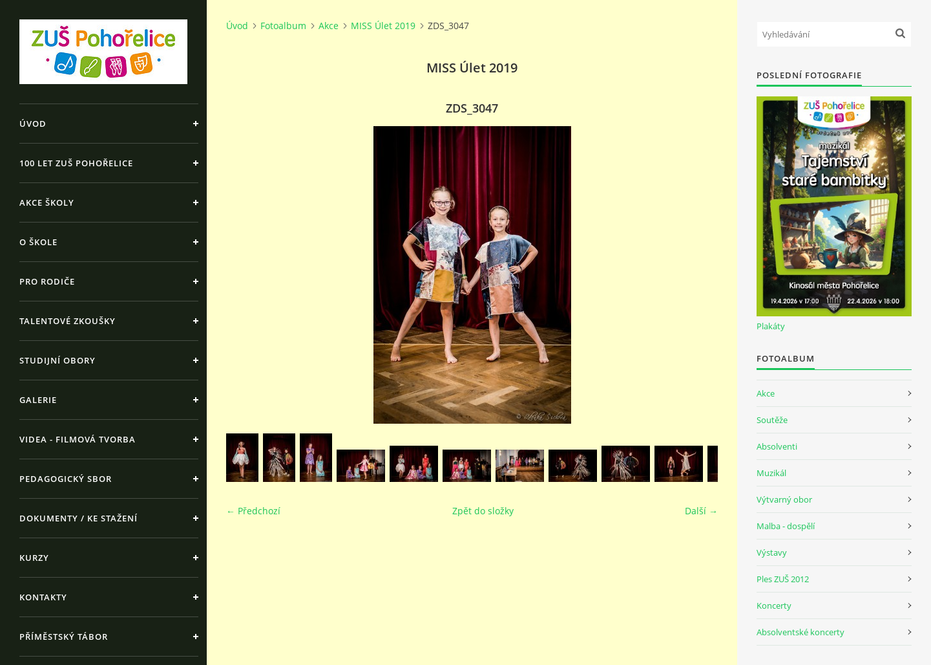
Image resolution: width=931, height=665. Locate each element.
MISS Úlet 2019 (383, 25)
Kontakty (43, 597)
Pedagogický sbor (65, 479)
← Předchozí (253, 511)
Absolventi (777, 446)
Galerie (38, 400)
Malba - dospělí (786, 526)
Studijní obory (57, 360)
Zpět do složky (483, 511)
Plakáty (771, 326)
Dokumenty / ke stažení (78, 518)
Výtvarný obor (784, 499)
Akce (329, 25)
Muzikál (771, 473)
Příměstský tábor (63, 636)
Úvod (33, 123)
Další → (701, 511)
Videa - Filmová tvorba (77, 439)
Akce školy (46, 202)
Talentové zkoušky (67, 321)
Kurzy (34, 557)
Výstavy (772, 552)
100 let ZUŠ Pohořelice (76, 163)
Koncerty (774, 605)
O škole (38, 242)
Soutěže (772, 420)
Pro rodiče (47, 281)
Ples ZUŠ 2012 (783, 579)
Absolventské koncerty (800, 632)
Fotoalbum (283, 25)
